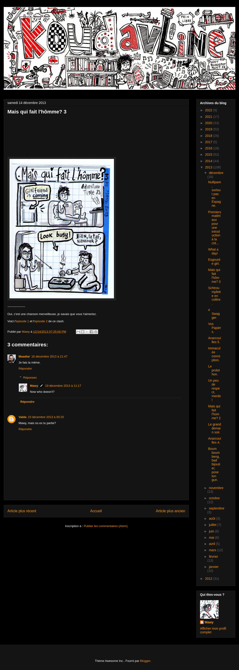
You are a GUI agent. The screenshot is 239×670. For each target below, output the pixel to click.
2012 (209, 578)
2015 (209, 154)
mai (212, 537)
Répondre (25, 368)
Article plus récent (21, 511)
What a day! (213, 251)
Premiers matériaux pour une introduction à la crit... (214, 227)
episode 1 (22, 321)
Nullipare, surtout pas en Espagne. (214, 193)
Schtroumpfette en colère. (214, 295)
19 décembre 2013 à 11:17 (63, 385)
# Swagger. (214, 314)
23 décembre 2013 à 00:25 (46, 417)
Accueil (96, 511)
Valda (22, 417)
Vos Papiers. (214, 328)
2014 (209, 161)
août (212, 518)
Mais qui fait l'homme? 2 (214, 412)
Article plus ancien (170, 511)
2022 (209, 110)
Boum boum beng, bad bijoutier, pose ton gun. (214, 464)
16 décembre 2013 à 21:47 (49, 356)
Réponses (30, 377)
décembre (216, 173)
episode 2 (40, 321)
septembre (216, 508)
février (213, 556)
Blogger (145, 661)
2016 (209, 148)
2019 (209, 129)
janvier (213, 567)
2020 (209, 123)
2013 (209, 167)
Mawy (34, 385)
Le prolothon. (214, 370)
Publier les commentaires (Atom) (106, 526)
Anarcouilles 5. (214, 340)
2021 (209, 117)
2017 (209, 142)
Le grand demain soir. (214, 428)
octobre (214, 498)
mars (213, 550)
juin (212, 531)
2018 (209, 136)
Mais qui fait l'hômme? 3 (214, 275)
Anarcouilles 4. (214, 440)
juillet (213, 525)
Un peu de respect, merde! (214, 390)
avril (212, 544)
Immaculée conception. (214, 354)
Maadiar (24, 356)
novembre (216, 488)
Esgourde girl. (214, 261)
